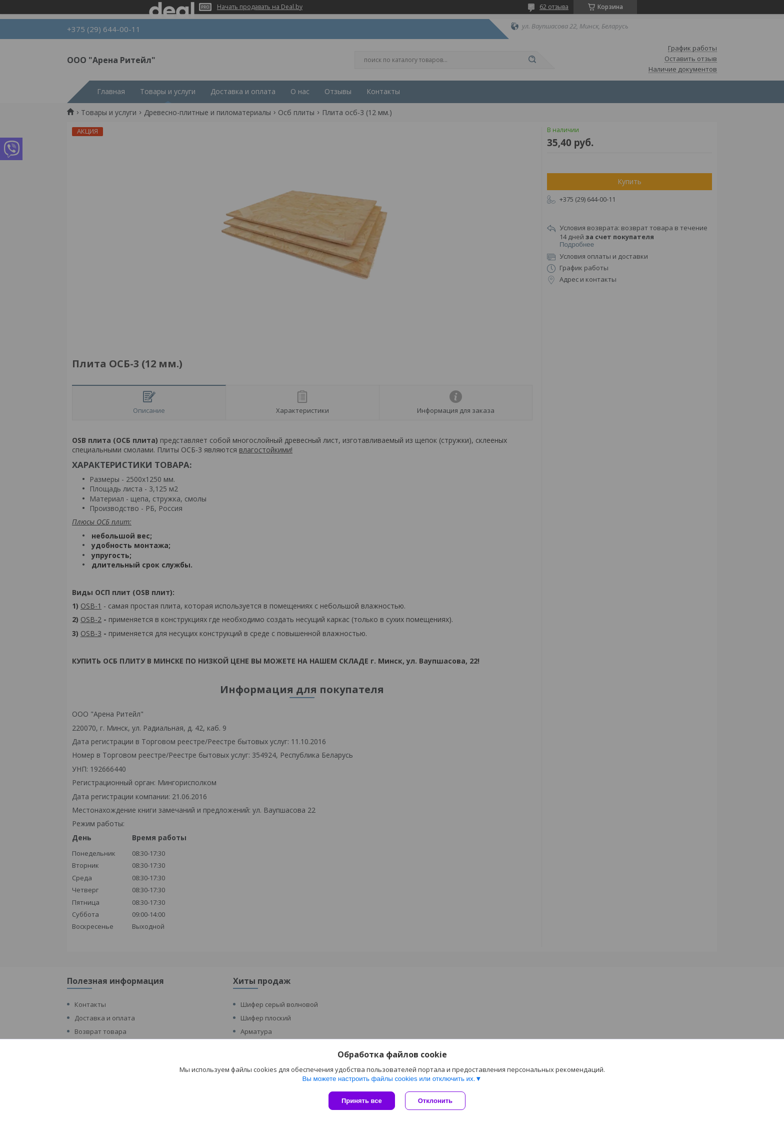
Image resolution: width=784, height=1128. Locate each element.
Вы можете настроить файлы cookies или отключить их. (388, 1078)
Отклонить (435, 1100)
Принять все (362, 1100)
